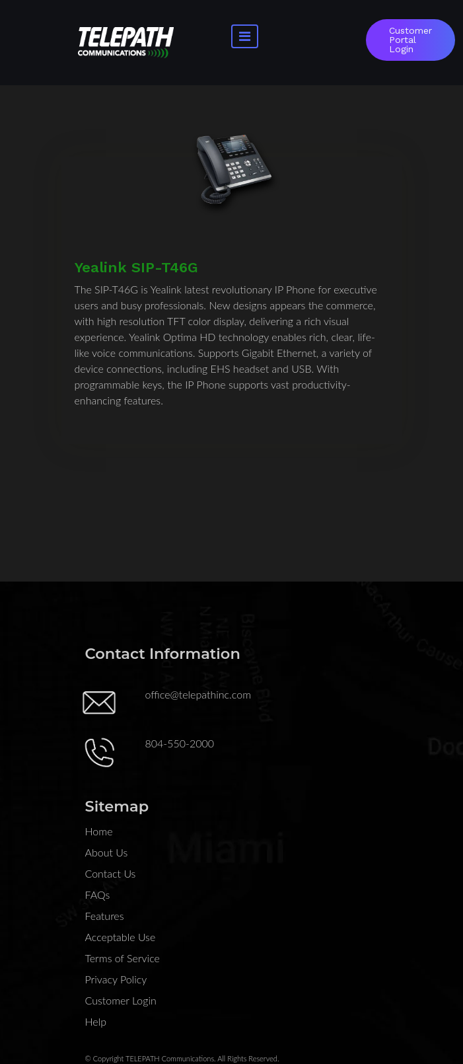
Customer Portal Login (410, 39)
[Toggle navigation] (244, 36)
